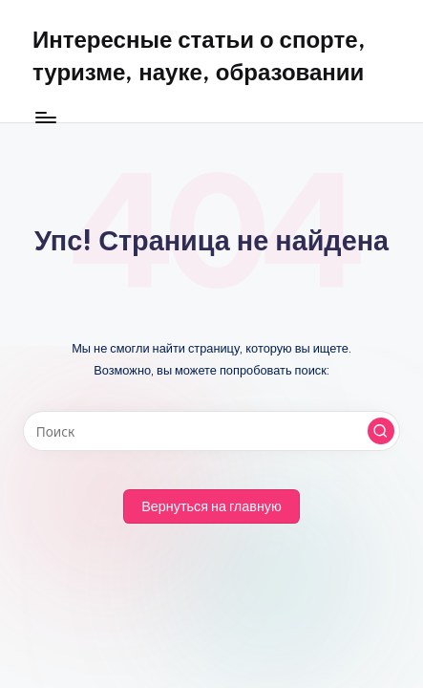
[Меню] (44, 117)
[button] (381, 431)
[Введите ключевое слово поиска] (211, 431)
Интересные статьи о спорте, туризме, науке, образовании (199, 55)
